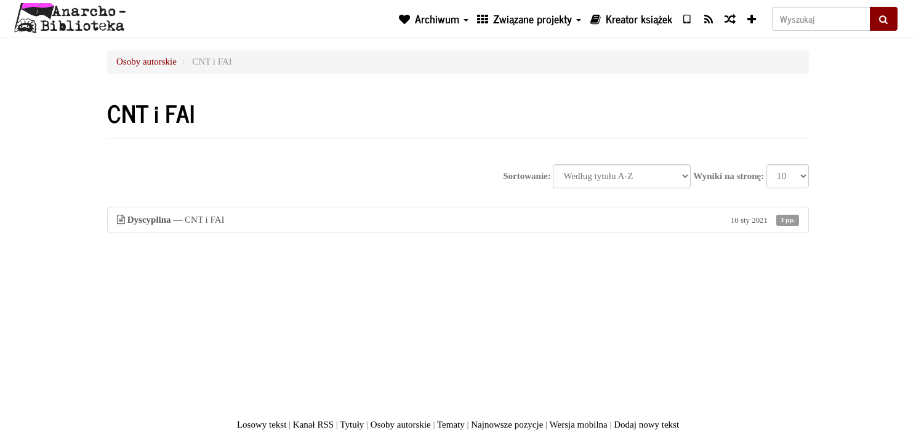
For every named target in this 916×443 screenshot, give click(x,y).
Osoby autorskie (146, 61)
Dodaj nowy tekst (646, 424)
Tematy (451, 424)
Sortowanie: (527, 176)
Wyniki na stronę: (728, 176)
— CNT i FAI (458, 220)
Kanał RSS (313, 424)
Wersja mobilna (579, 424)
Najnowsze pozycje (507, 424)
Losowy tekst (261, 424)
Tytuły (352, 424)
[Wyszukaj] (821, 19)
